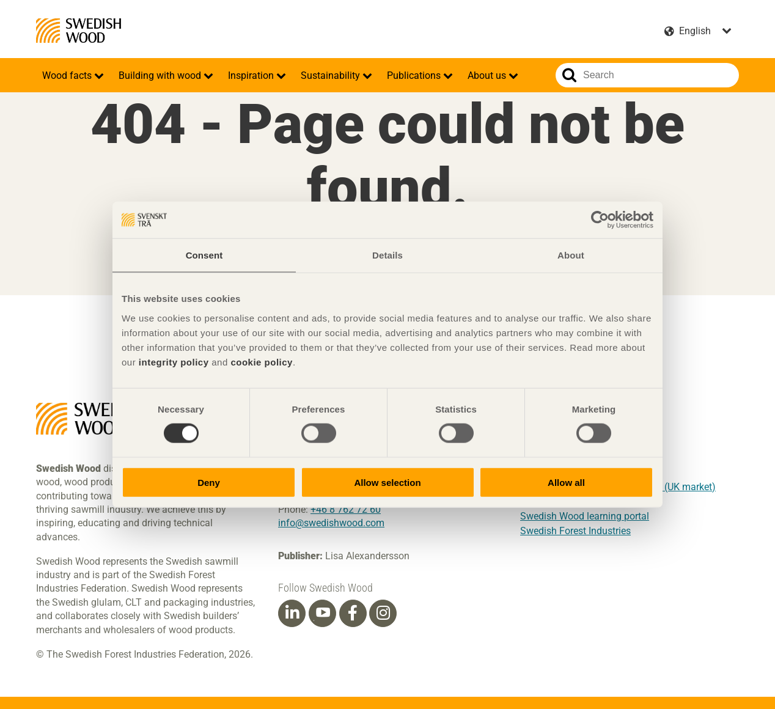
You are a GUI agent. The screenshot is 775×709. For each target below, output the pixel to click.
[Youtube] (322, 613)
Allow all (566, 482)
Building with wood (161, 75)
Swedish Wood (78, 30)
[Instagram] (383, 613)
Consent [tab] (204, 255)
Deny (208, 482)
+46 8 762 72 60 (345, 509)
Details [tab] (387, 255)
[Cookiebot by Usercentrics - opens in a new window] (599, 220)
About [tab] (570, 255)
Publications (415, 75)
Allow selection (387, 482)
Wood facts (68, 75)
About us (488, 75)
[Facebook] (353, 613)
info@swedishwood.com (331, 523)
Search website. (569, 75)
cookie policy (261, 361)
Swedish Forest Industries (575, 531)
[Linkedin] (292, 613)
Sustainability (331, 75)
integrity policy (174, 361)
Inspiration (252, 75)
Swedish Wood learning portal (584, 516)
